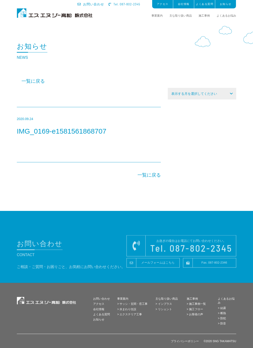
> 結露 (222, 308)
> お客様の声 (195, 314)
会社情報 (184, 4)
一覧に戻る (33, 81)
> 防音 (222, 323)
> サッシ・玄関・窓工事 (132, 303)
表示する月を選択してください (194, 93)
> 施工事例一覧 (196, 303)
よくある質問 (204, 4)
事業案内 (157, 15)
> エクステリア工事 (129, 314)
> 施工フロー (195, 309)
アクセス (163, 4)
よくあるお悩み (226, 15)
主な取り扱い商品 (180, 15)
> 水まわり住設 (126, 309)
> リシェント (163, 309)
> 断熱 (222, 313)
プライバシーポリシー (185, 341)
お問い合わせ (90, 4)
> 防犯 (222, 318)
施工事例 (204, 15)
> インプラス (163, 303)
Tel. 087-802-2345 (124, 4)
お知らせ (226, 4)
